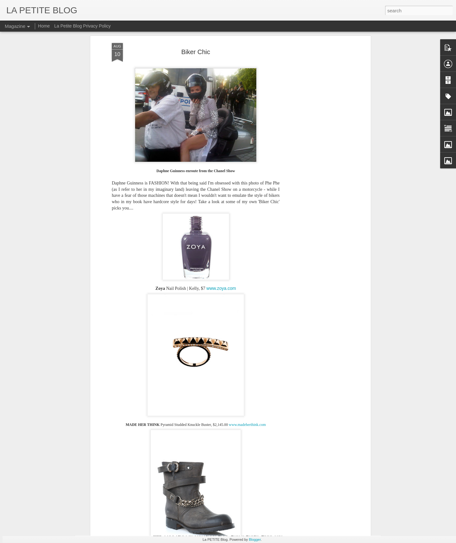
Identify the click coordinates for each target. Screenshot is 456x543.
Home (44, 25)
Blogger (255, 539)
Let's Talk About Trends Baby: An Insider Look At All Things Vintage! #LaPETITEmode (189, 508)
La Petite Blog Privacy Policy (82, 25)
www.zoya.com (221, 178)
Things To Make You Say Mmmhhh (132, 478)
